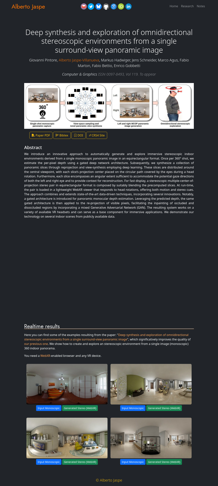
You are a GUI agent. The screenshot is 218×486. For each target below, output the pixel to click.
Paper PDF (41, 135)
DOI (78, 135)
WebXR (45, 356)
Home (174, 6)
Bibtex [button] (62, 135)
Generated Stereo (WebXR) (80, 408)
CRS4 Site (97, 135)
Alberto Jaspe (28, 6)
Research (187, 6)
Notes (201, 6)
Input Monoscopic (49, 408)
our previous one (36, 344)
